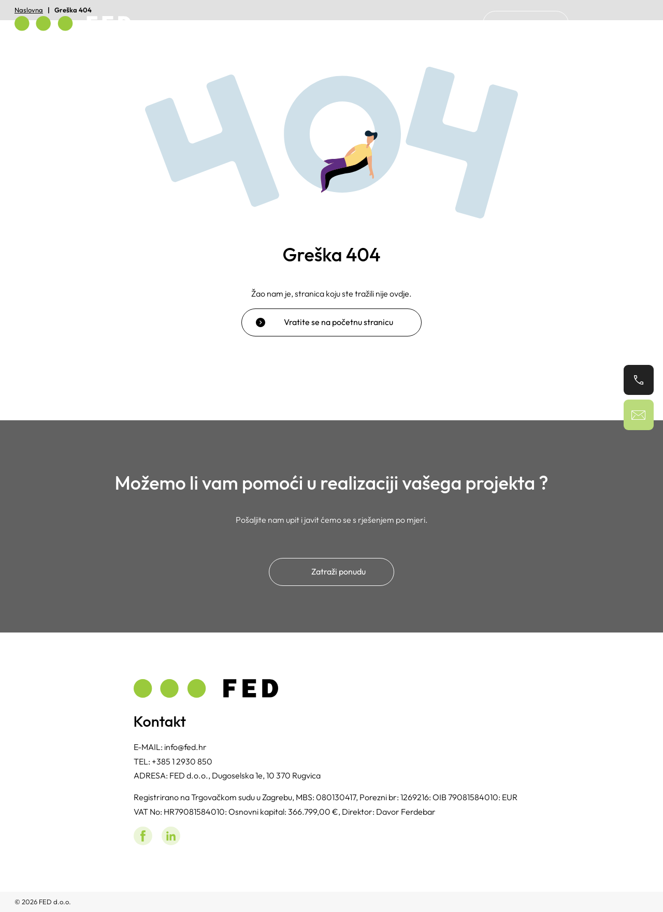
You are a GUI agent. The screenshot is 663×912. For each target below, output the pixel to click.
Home (394, 23)
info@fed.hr (185, 747)
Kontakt (525, 23)
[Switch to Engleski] (631, 23)
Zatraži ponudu (338, 571)
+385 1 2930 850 (182, 761)
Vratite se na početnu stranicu (338, 322)
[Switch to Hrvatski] (597, 23)
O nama (440, 23)
